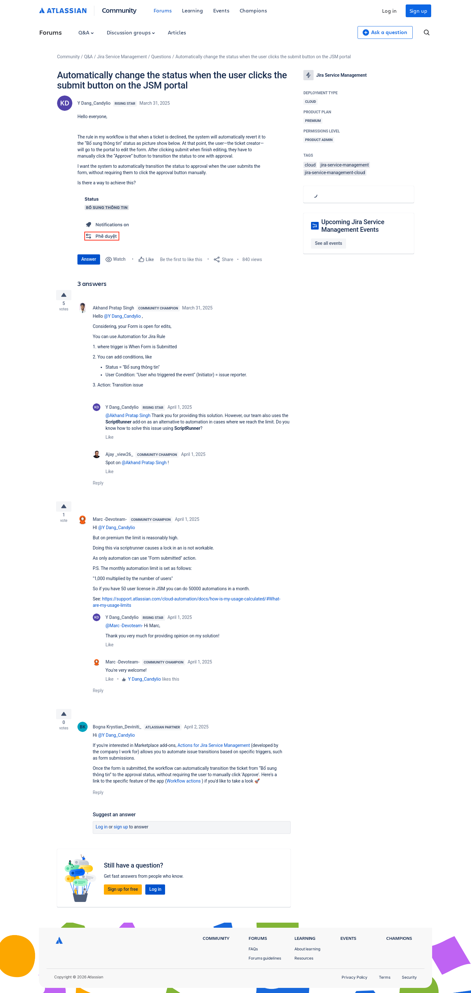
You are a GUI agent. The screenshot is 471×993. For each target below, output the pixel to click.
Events (221, 10)
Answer (88, 259)
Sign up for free (123, 896)
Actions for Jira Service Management (214, 752)
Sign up (418, 10)
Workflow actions (184, 788)
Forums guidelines (265, 958)
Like (109, 439)
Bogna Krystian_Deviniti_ (117, 734)
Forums (163, 10)
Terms (384, 977)
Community (119, 10)
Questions (161, 56)
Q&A (86, 32)
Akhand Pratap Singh (113, 310)
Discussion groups (131, 32)
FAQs (253, 949)
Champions (253, 10)
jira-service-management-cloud (335, 172)
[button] (106, 219)
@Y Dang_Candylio (122, 318)
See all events (328, 243)
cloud (310, 164)
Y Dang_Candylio (94, 103)
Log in (389, 10)
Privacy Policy (354, 977)
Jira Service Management (122, 56)
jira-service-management (345, 164)
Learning (192, 10)
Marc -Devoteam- (110, 524)
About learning (307, 949)
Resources (303, 958)
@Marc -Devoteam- (124, 630)
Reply (98, 485)
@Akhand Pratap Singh (127, 418)
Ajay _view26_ (119, 456)
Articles (177, 32)
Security (409, 977)
